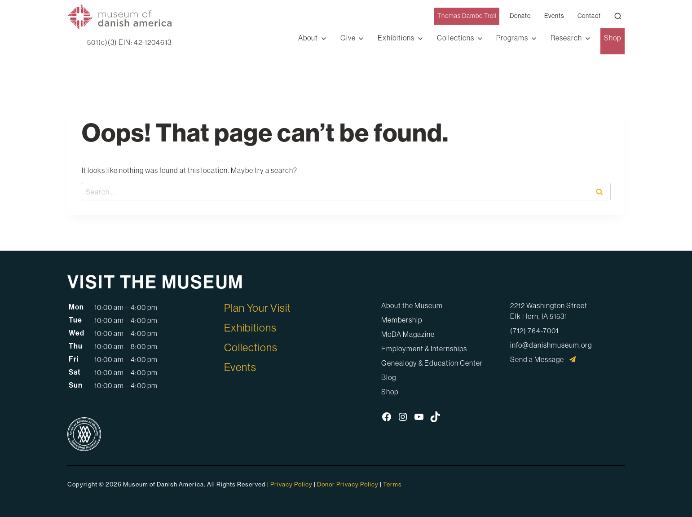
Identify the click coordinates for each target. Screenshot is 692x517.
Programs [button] (512, 38)
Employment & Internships (424, 349)
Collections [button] (455, 38)
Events (554, 15)
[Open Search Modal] (618, 16)
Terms (392, 484)
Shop (612, 38)
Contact (589, 15)
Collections (251, 347)
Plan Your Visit (257, 308)
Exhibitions (250, 328)
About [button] (308, 38)
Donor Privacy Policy (348, 484)
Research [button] (566, 38)
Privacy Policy (291, 484)
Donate (520, 15)
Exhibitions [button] (396, 38)
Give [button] (348, 38)
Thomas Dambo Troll (466, 15)
